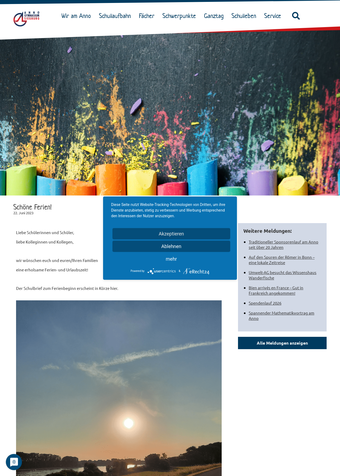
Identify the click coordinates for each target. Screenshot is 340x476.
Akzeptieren (171, 233)
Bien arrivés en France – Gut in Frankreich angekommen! (276, 290)
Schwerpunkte (181, 16)
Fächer (148, 16)
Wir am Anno (77, 16)
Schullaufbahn (116, 16)
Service (274, 16)
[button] (296, 16)
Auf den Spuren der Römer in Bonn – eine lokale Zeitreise (282, 259)
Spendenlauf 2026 (265, 302)
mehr (171, 258)
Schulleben (245, 16)
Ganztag (215, 16)
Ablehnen (171, 246)
